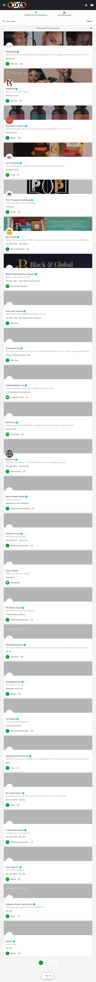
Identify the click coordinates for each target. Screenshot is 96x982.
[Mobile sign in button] (86, 5)
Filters (90, 21)
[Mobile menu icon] (4, 5)
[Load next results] (91, 28)
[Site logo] (17, 5)
